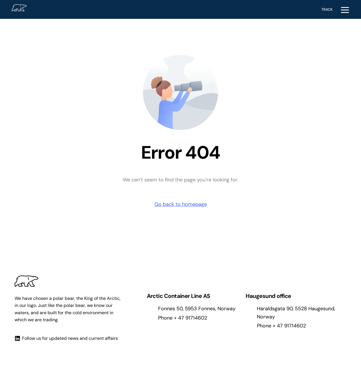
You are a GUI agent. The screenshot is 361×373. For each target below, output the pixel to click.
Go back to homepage (180, 204)
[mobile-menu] (345, 9)
